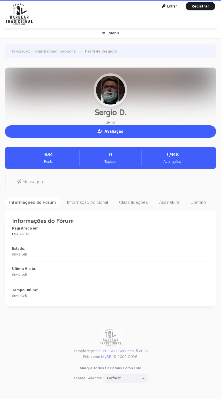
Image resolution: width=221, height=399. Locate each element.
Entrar (169, 6)
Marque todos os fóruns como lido (110, 368)
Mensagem (30, 181)
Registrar (200, 6)
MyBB (106, 357)
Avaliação (110, 131)
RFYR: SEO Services (116, 351)
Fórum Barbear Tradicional (54, 51)
